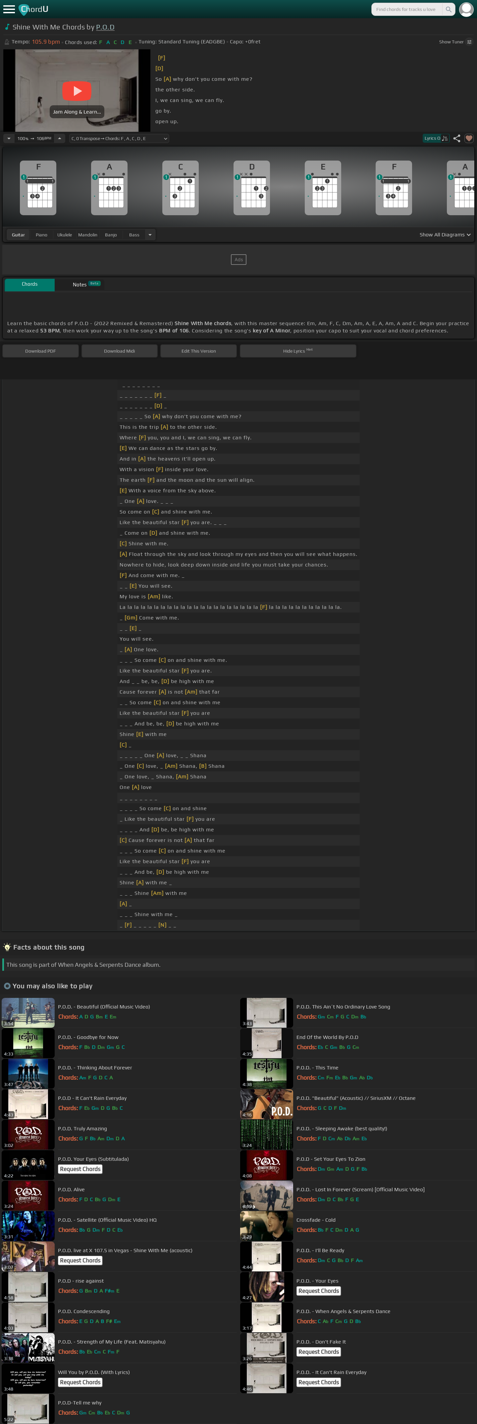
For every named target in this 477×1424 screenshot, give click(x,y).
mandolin (87, 234)
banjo (111, 234)
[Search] (448, 9)
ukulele (64, 234)
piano (41, 234)
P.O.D (105, 27)
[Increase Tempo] (59, 138)
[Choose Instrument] (150, 234)
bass (134, 234)
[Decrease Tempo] (9, 138)
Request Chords (80, 1169)
